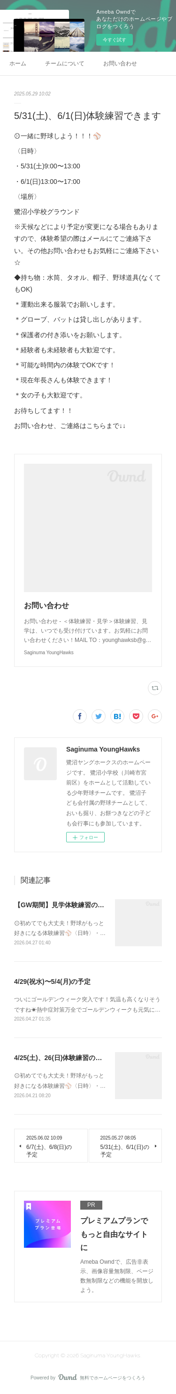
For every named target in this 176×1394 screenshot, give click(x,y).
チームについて (64, 63)
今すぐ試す (114, 39)
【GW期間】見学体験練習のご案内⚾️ (69, 905)
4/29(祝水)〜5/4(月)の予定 (52, 981)
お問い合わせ (120, 63)
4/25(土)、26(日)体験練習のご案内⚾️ (68, 1057)
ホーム (17, 63)
